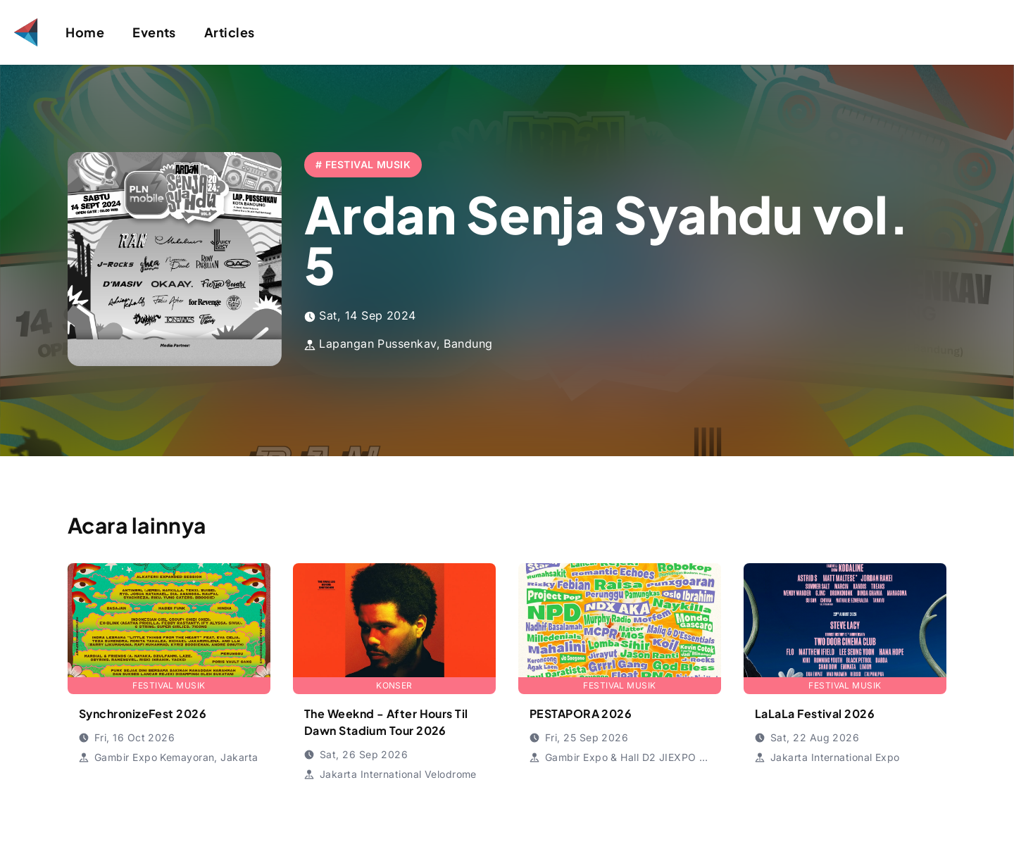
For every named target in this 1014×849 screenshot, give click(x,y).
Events (154, 32)
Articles (229, 32)
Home (84, 32)
